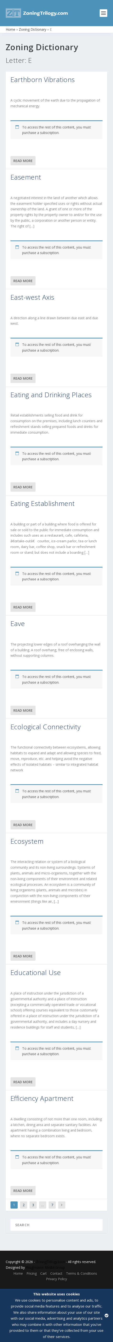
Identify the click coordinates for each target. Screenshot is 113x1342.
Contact (56, 1273)
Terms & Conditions (81, 1273)
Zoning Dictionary (32, 29)
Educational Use (35, 972)
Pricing (31, 1273)
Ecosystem (27, 841)
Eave (17, 623)
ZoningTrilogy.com (50, 1261)
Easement (25, 176)
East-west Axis (32, 297)
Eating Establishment (42, 503)
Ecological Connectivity (45, 726)
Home (10, 29)
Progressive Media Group (45, 1267)
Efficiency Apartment (42, 1098)
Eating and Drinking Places (51, 394)
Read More (23, 160)
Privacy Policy (56, 1279)
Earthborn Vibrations (42, 79)
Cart (43, 1273)
